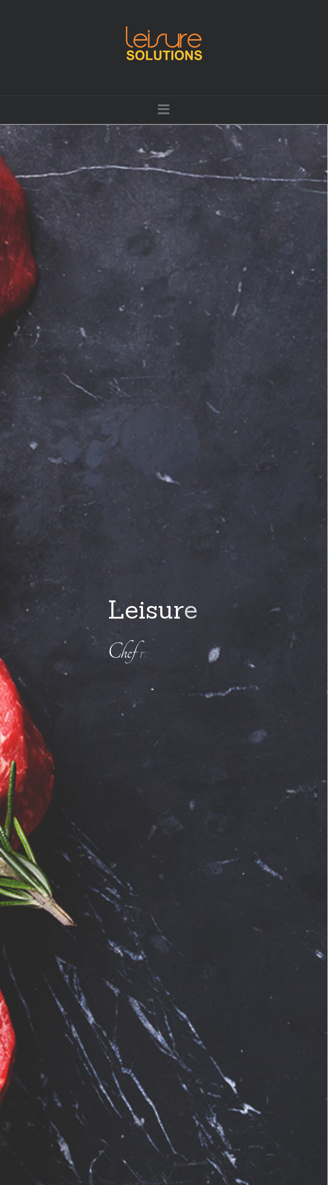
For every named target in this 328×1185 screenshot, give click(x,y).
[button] (164, 109)
